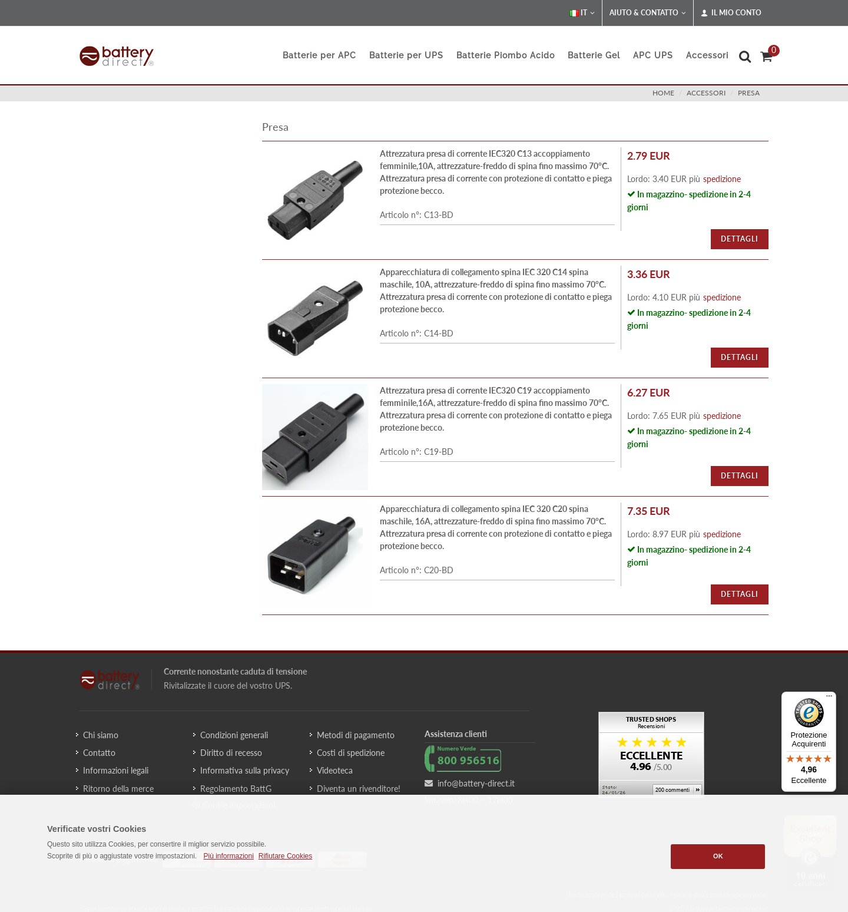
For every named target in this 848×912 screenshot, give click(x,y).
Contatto (99, 753)
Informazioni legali (115, 770)
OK (718, 856)
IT (582, 13)
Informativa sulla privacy (244, 770)
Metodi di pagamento (356, 735)
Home (663, 92)
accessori (706, 92)
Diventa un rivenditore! (358, 789)
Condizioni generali (234, 735)
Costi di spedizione (351, 753)
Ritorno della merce (118, 789)
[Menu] (829, 699)
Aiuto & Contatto (648, 13)
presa (749, 92)
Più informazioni (228, 856)
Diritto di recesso (231, 753)
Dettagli (739, 238)
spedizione (722, 179)
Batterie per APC (319, 55)
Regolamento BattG (235, 789)
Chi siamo (100, 735)
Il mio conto (731, 13)
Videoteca (335, 770)
